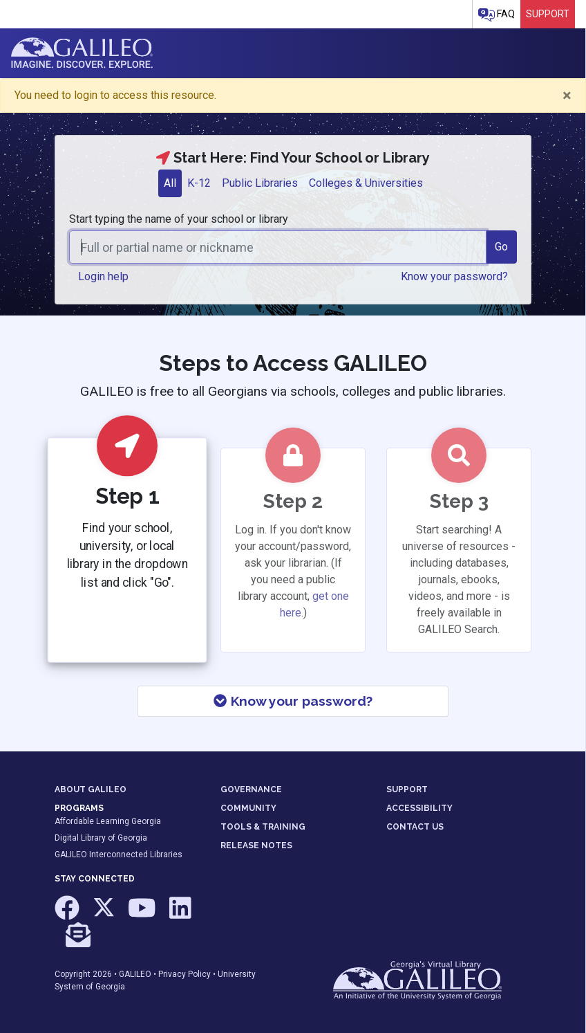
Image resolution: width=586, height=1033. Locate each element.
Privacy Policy (184, 974)
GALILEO (135, 974)
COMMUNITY (248, 808)
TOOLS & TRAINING (262, 827)
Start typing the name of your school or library (178, 219)
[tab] (170, 183)
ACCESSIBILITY (419, 808)
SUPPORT (407, 789)
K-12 (199, 183)
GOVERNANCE (251, 789)
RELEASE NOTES (256, 845)
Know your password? (293, 701)
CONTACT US (415, 827)
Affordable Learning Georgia (108, 821)
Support (547, 13)
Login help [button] (103, 276)
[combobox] (277, 247)
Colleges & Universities (366, 183)
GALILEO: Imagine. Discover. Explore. (82, 53)
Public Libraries (260, 183)
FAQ (496, 14)
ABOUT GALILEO (90, 789)
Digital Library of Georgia (101, 838)
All (170, 183)
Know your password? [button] (454, 276)
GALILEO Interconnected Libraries (118, 854)
